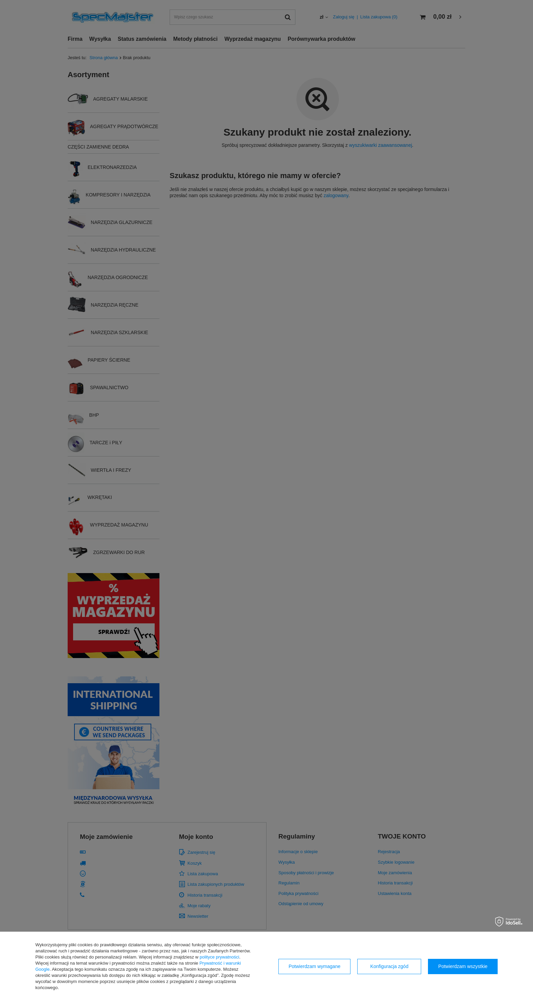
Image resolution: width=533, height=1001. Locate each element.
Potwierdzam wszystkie (462, 966)
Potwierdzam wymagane (315, 966)
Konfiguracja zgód (389, 966)
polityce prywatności (219, 957)
